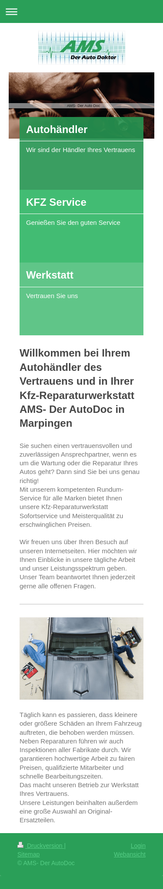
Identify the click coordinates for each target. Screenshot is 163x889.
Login (138, 845)
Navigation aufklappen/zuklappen (81, 11)
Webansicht (130, 854)
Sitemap (28, 854)
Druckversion (40, 845)
